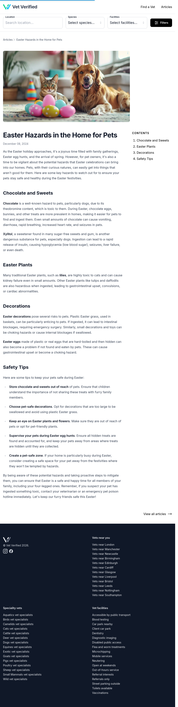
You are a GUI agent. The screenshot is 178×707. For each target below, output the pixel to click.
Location (10, 16)
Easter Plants (146, 146)
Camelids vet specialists (18, 624)
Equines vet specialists (17, 647)
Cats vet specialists (15, 628)
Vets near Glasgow (104, 572)
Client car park (101, 628)
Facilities (114, 16)
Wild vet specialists (15, 679)
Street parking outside (106, 683)
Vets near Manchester (106, 549)
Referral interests (103, 674)
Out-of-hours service (105, 669)
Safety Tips (145, 159)
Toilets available (102, 688)
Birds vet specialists (15, 619)
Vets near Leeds (102, 585)
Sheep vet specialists (16, 669)
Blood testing (100, 619)
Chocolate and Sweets (153, 140)
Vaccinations (100, 692)
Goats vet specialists (16, 656)
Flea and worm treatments (108, 647)
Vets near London (103, 544)
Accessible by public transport (111, 614)
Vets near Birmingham (106, 558)
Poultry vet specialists (17, 665)
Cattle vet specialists (16, 633)
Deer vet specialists (15, 637)
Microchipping (101, 651)
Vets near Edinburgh (105, 563)
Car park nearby (102, 624)
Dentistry (98, 633)
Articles (166, 7)
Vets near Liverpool (104, 576)
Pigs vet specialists (15, 660)
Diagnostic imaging (104, 637)
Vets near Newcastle (105, 553)
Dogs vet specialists (15, 642)
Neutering (98, 660)
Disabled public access (106, 642)
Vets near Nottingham (106, 590)
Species (72, 16)
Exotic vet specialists (16, 651)
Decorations (145, 153)
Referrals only (101, 679)
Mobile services (102, 656)
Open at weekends (104, 665)
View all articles (157, 514)
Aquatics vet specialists (18, 614)
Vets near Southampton (107, 595)
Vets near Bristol (102, 581)
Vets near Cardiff (102, 567)
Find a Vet (148, 7)
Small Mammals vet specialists (22, 674)
